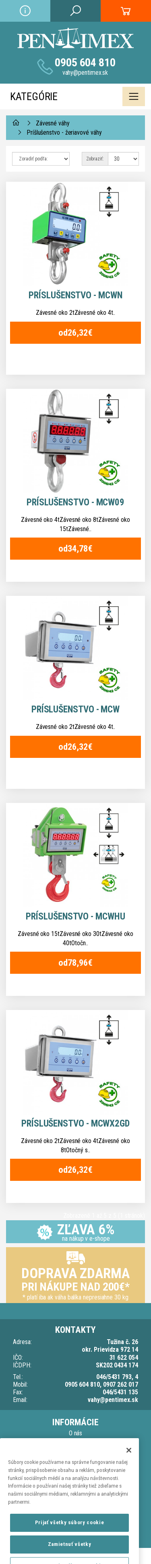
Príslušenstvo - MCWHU (75, 916)
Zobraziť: (95, 159)
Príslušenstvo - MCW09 (75, 502)
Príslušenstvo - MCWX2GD (75, 1123)
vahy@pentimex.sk (85, 72)
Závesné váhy (53, 123)
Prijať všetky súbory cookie (69, 1532)
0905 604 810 (85, 62)
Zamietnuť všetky (69, 1554)
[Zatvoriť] (129, 1460)
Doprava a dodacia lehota (75, 1443)
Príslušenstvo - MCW (75, 709)
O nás (76, 1433)
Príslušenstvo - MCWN (75, 295)
